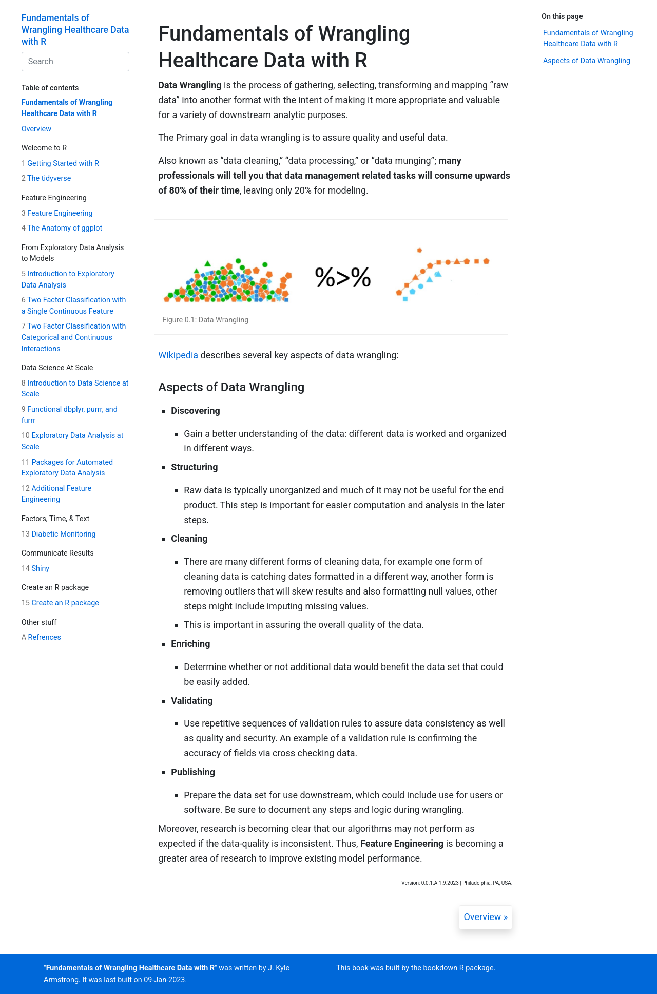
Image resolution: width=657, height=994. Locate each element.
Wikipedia (178, 355)
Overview (36, 129)
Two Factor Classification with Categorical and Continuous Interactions (74, 337)
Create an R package (60, 603)
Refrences (41, 637)
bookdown (440, 968)
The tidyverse (46, 178)
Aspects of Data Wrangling (586, 60)
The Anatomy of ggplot (62, 228)
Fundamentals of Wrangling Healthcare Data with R (75, 30)
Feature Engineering (57, 213)
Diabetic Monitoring (59, 534)
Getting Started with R (60, 163)
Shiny (35, 568)
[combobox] (75, 61)
